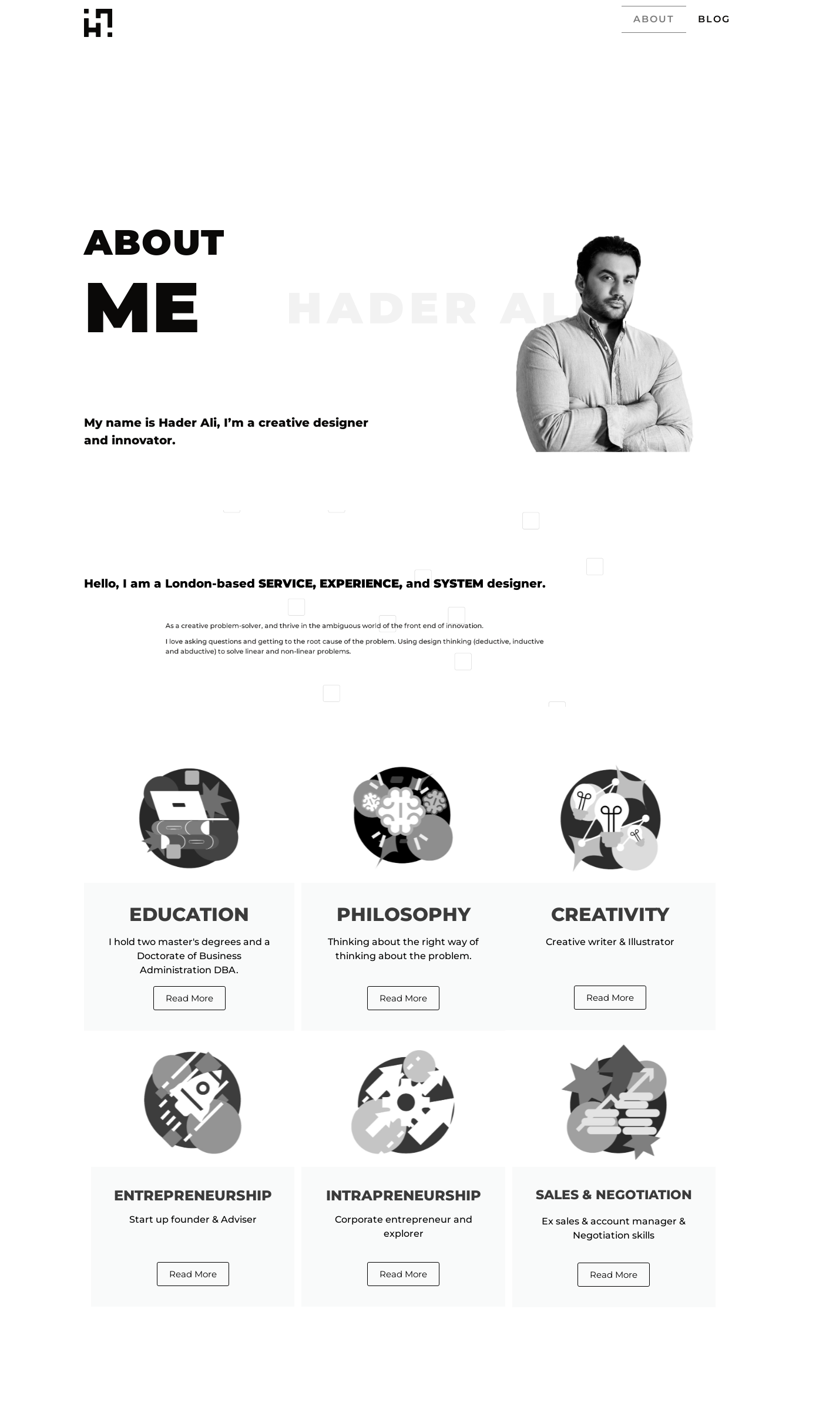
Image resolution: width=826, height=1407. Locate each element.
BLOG (714, 19)
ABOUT (653, 19)
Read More (189, 998)
